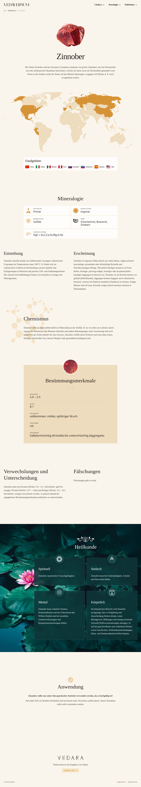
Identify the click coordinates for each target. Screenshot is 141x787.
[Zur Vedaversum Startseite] (16, 4)
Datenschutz (132, 782)
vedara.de (70, 770)
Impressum (121, 782)
